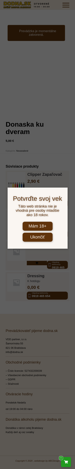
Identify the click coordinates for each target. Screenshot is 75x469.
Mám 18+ (38, 226)
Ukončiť (37, 237)
